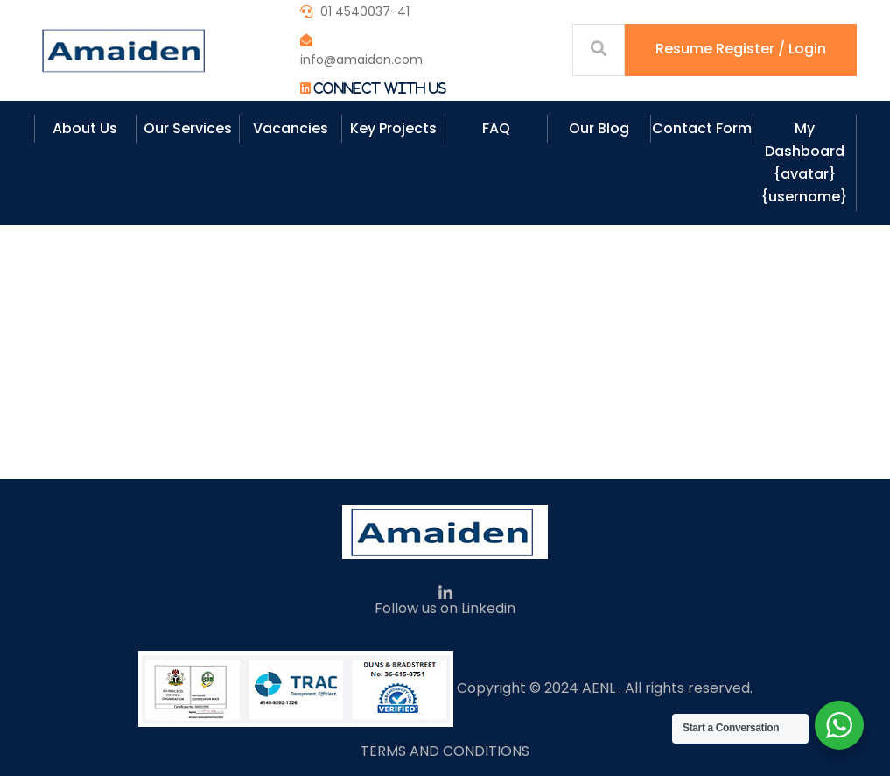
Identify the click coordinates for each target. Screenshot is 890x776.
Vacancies (290, 128)
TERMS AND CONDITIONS (445, 751)
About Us (85, 128)
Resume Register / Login (740, 49)
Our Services (188, 128)
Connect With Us (379, 88)
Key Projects (393, 128)
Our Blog (599, 128)
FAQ (496, 128)
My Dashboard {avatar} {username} (804, 162)
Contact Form (702, 128)
